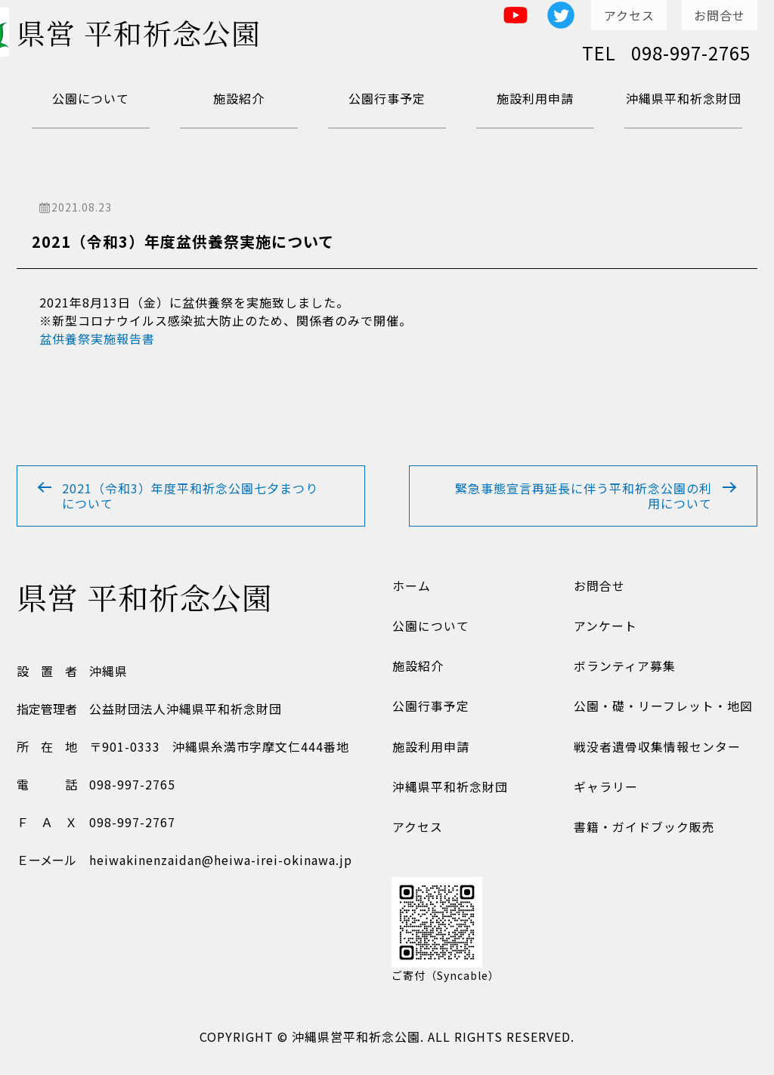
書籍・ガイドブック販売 (643, 832)
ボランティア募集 (624, 669)
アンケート (604, 628)
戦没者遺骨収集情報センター (656, 751)
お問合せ (719, 15)
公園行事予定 (387, 98)
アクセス (629, 15)
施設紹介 (239, 98)
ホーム (411, 588)
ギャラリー (605, 792)
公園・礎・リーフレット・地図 (662, 710)
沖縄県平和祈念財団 (683, 98)
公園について (90, 98)
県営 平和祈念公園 (145, 33)
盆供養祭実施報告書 (97, 338)
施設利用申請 (535, 98)
